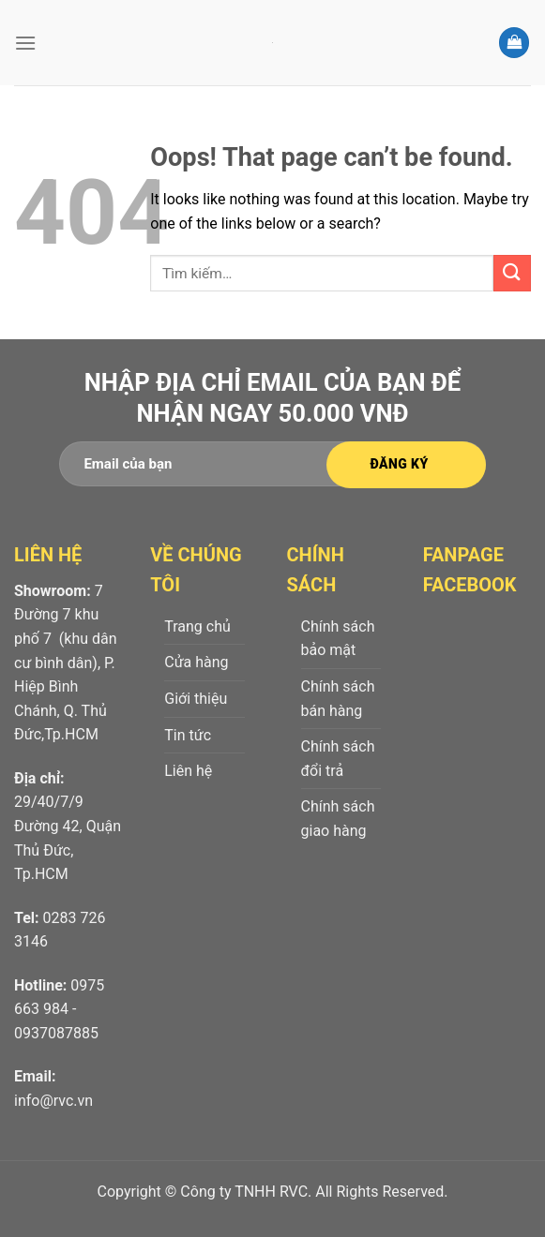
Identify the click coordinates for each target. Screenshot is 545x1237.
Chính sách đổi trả (338, 759)
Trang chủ (197, 626)
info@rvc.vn (53, 1101)
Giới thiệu (195, 699)
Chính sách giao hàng (338, 818)
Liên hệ (188, 771)
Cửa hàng (196, 662)
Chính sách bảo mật (338, 639)
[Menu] (25, 43)
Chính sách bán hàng (338, 699)
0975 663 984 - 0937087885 (59, 1009)
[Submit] (512, 273)
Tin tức (187, 735)
